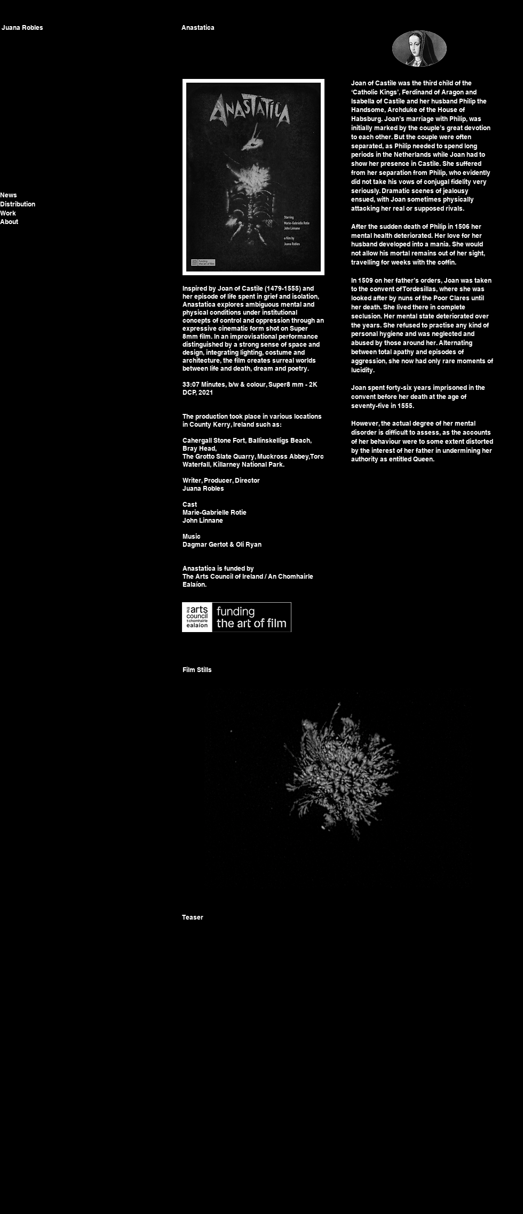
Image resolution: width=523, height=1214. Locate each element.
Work (8, 213)
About (9, 222)
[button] (338, 788)
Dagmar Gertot (205, 544)
